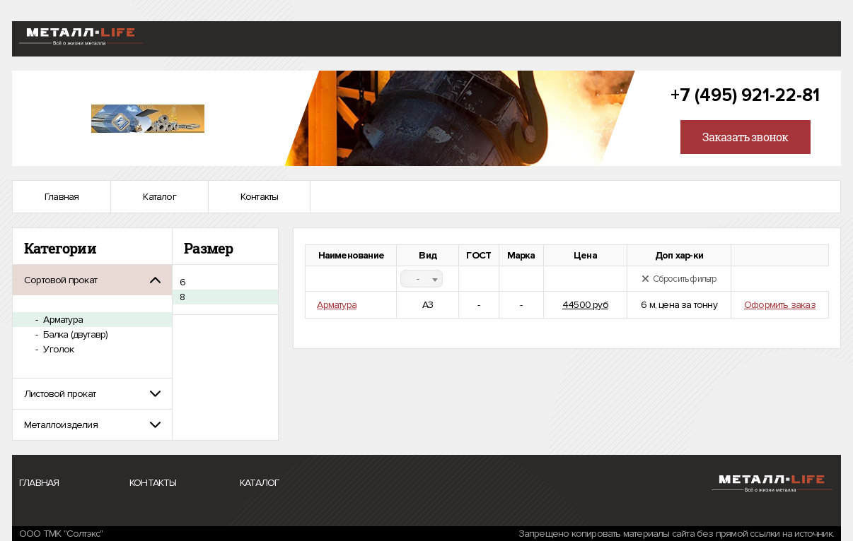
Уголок (57, 349)
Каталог (159, 197)
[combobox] (421, 278)
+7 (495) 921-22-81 (745, 95)
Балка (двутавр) (74, 334)
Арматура (62, 320)
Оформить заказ (780, 305)
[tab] (92, 280)
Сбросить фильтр (679, 279)
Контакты (259, 197)
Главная (62, 197)
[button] (92, 280)
